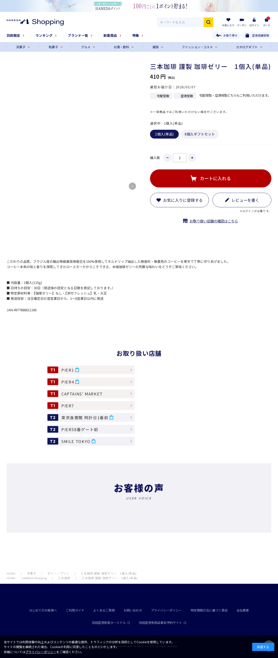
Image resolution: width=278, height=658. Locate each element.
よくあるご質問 (104, 610)
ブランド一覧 (78, 35)
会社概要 (243, 610)
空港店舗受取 (260, 35)
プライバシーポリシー (166, 610)
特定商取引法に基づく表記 (209, 610)
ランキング (44, 35)
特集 (135, 35)
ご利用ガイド (75, 610)
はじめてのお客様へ (43, 610)
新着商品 (110, 35)
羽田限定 (13, 35)
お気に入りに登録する (183, 200)
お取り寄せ (230, 35)
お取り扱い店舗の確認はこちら (214, 221)
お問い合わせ (133, 610)
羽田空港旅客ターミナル (111, 622)
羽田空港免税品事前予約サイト (162, 622)
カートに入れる (215, 178)
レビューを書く (245, 200)
